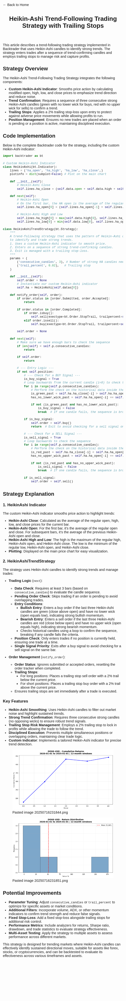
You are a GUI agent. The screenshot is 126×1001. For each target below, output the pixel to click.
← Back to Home (16, 5)
